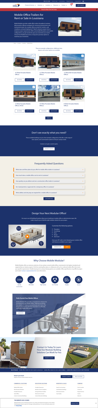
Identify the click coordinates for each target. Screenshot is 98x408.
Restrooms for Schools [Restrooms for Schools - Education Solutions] (39, 393)
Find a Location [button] (78, 376)
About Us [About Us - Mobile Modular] (79, 395)
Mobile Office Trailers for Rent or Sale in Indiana (54, 370)
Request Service (70, 1)
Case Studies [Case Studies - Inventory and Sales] (59, 393)
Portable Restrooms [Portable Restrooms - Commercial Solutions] (18, 391)
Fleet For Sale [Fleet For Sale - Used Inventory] (54, 1)
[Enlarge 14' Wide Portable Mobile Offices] (58, 87)
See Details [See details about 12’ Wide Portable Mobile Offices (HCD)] (19, 110)
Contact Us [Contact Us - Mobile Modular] (79, 389)
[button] (24, 62)
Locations (49, 5)
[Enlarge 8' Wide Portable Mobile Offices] (82, 87)
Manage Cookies (74, 403)
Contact (64, 5)
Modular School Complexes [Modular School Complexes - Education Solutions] (40, 389)
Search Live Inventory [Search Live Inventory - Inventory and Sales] (60, 387)
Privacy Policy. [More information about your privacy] (19, 405)
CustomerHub (78, 1)
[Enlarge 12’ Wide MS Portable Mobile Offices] (82, 56)
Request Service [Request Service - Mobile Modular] (80, 391)
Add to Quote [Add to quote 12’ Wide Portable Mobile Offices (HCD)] (29, 110)
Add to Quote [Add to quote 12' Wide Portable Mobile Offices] (54, 79)
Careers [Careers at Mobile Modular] (78, 393)
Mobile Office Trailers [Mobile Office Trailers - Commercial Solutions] (18, 387)
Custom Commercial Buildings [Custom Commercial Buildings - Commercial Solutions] (20, 395)
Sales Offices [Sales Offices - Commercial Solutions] (16, 393)
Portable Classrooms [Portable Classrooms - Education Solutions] (39, 387)
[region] (49, 403)
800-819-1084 (47, 1)
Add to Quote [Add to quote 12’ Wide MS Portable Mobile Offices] (78, 79)
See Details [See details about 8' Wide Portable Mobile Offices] (68, 110)
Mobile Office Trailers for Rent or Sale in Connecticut (31, 370)
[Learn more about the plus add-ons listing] (31, 313)
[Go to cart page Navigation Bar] (83, 1)
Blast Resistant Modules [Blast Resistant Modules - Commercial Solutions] (19, 389)
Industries (41, 5)
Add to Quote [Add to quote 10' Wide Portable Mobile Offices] (29, 79)
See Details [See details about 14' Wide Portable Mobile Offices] (44, 110)
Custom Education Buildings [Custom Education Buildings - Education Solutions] (41, 395)
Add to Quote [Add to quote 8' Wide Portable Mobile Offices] (78, 110)
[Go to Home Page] (16, 5)
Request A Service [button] (66, 376)
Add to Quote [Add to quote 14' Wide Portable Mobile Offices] (54, 110)
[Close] (96, 403)
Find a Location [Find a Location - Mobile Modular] (80, 387)
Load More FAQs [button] (49, 198)
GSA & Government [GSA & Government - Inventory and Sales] (60, 391)
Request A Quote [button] (49, 148)
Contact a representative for (28, 271)
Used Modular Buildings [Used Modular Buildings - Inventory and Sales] (61, 389)
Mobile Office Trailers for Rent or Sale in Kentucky (78, 370)
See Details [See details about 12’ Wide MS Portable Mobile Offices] (68, 79)
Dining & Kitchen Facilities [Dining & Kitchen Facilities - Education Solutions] (40, 391)
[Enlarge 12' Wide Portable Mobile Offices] (58, 56)
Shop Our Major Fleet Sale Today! (49, 9)
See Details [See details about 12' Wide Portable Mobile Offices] (44, 79)
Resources (57, 5)
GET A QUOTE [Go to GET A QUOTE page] (80, 5)
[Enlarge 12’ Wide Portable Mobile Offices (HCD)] (33, 87)
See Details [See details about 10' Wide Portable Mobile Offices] (19, 79)
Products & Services (30, 5)
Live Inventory (62, 1)
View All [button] (49, 118)
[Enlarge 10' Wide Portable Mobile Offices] (33, 56)
